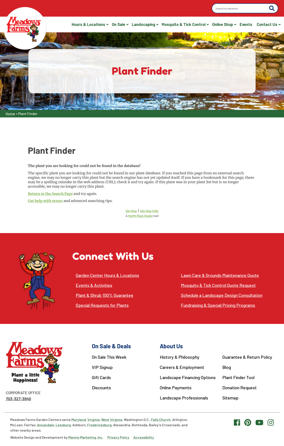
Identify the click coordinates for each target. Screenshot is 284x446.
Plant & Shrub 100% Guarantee (104, 295)
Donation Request (239, 387)
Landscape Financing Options (186, 377)
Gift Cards (100, 377)
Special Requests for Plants (102, 305)
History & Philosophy (178, 357)
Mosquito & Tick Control (183, 24)
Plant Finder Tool (238, 377)
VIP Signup (101, 367)
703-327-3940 (18, 398)
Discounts (100, 387)
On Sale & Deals (110, 346)
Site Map (131, 211)
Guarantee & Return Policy (247, 357)
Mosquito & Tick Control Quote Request (218, 285)
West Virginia (111, 419)
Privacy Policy (118, 437)
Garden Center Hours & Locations (108, 275)
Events (246, 24)
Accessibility (143, 437)
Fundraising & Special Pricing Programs (218, 305)
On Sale (118, 24)
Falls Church (161, 419)
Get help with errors (45, 201)
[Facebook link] (237, 422)
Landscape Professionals (182, 396)
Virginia (93, 419)
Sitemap (230, 396)
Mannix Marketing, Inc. (85, 437)
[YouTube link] (259, 422)
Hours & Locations (88, 24)
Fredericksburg (99, 425)
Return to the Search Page (50, 193)
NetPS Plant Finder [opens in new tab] (140, 216)
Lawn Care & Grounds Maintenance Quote (220, 275)
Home (10, 113)
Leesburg (63, 425)
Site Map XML (149, 211)
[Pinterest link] (247, 422)
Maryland (78, 419)
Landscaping (143, 24)
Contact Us (267, 24)
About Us (169, 346)
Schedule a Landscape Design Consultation (222, 295)
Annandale (45, 425)
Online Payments (174, 387)
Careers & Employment (180, 367)
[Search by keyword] (241, 8)
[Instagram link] (271, 422)
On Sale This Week (108, 357)
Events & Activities (94, 285)
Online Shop (222, 24)
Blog (226, 367)
